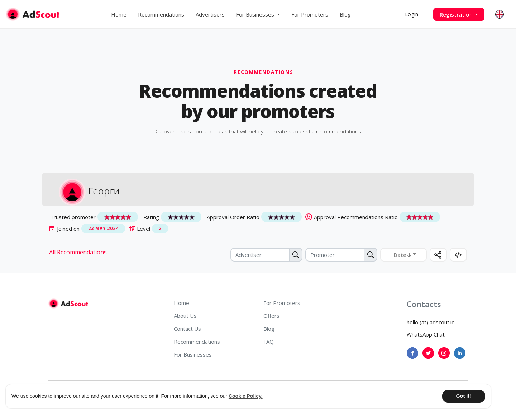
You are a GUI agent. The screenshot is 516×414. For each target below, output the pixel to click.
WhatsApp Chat (426, 334)
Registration (457, 14)
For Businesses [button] (256, 14)
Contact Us (187, 328)
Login (411, 14)
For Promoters (309, 14)
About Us (185, 315)
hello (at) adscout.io (431, 322)
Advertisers (210, 14)
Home (118, 14)
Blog (345, 14)
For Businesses (193, 354)
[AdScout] (68, 303)
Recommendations (161, 14)
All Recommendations (78, 252)
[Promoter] (341, 255)
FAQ (268, 341)
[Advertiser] (266, 255)
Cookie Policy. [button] (246, 396)
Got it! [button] (463, 396)
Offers (271, 315)
